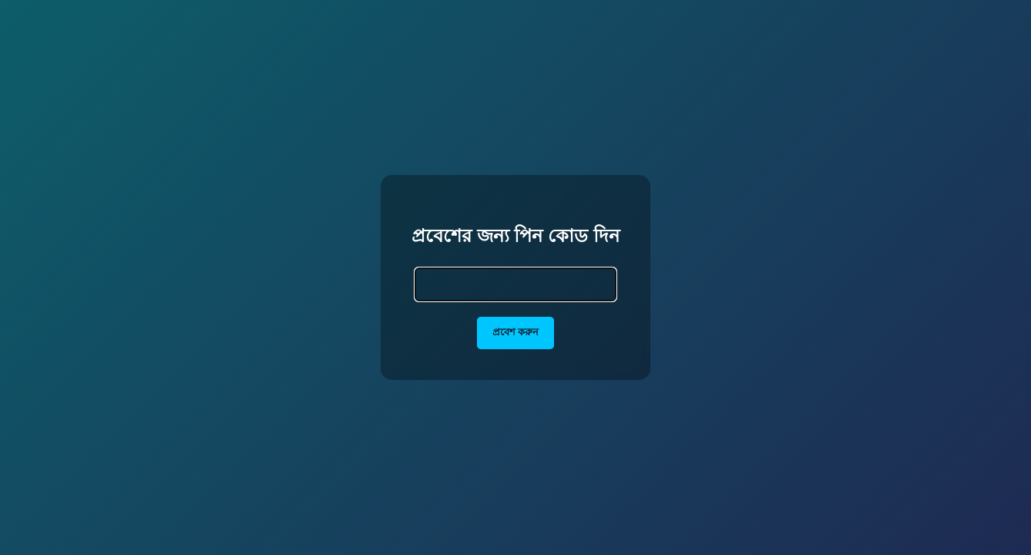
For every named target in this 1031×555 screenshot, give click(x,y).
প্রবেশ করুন (515, 332)
